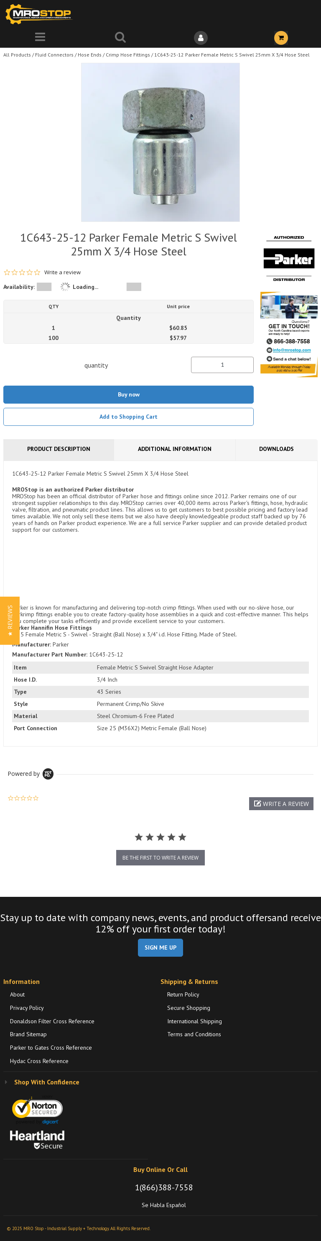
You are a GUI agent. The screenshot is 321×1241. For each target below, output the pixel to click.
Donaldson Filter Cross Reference (52, 1021)
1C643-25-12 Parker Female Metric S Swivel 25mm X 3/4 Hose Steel (232, 54)
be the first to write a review (160, 857)
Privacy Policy (27, 1008)
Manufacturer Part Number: (49, 654)
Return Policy (183, 994)
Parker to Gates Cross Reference (51, 1047)
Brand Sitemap (28, 1034)
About (17, 994)
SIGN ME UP (160, 947)
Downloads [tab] (276, 449)
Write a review (62, 272)
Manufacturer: (31, 644)
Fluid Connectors (54, 54)
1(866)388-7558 (164, 1187)
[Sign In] (200, 38)
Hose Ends (90, 54)
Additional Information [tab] (174, 449)
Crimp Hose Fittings (128, 54)
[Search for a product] (120, 38)
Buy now (129, 394)
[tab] (160, 603)
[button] (281, 803)
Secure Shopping (188, 1008)
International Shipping (194, 1021)
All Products (17, 54)
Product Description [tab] (58, 449)
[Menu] (40, 38)
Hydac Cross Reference (39, 1061)
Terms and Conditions (194, 1034)
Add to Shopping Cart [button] (128, 416)
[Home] (41, 14)
